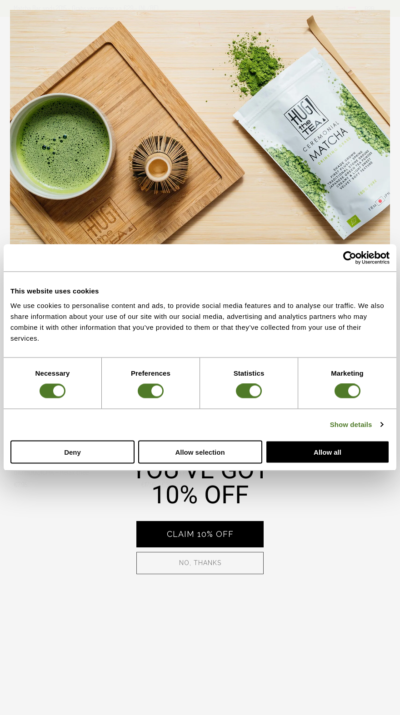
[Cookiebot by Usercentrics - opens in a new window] (350, 258)
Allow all (327, 452)
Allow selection (200, 452)
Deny (72, 452)
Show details (351, 424)
